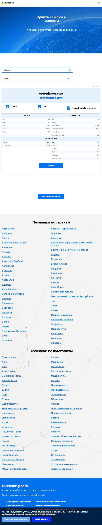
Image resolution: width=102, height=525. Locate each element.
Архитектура (9, 371)
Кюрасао (56, 343)
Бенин (5, 326)
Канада (55, 282)
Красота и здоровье (13, 450)
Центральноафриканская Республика (72, 296)
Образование (58, 394)
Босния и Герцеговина (63, 228)
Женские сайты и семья (15, 408)
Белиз (5, 322)
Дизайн (6, 390)
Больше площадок (51, 196)
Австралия (8, 280)
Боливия (7, 340)
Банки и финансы (12, 376)
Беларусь (7, 312)
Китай (54, 310)
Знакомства (8, 418)
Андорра (7, 247)
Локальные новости (13, 459)
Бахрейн (6, 298)
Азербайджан (9, 289)
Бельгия (6, 317)
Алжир (5, 238)
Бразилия (56, 238)
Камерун (56, 278)
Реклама (55, 427)
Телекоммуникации (62, 469)
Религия (55, 431)
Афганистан (8, 228)
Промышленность (61, 413)
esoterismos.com (51, 97)
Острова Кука (58, 329)
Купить (51, 165)
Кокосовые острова (62, 319)
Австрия (6, 284)
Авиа (4, 362)
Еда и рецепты (10, 404)
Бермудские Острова (14, 331)
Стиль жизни (58, 455)
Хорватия (56, 338)
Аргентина (8, 266)
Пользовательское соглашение (50, 501)
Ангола (6, 252)
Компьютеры (9, 445)
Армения (7, 270)
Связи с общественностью (66, 436)
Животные (8, 413)
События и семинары (63, 445)
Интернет (7, 427)
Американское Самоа (14, 242)
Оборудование (59, 390)
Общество (57, 399)
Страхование (58, 459)
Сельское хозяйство (62, 441)
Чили (54, 305)
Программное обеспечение (66, 408)
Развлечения (58, 422)
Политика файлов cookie (47, 505)
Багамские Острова (13, 294)
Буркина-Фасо (59, 264)
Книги (5, 441)
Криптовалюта (10, 455)
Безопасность (9, 380)
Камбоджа (56, 273)
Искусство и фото (11, 431)
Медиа (54, 357)
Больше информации (16, 519)
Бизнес (6, 385)
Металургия (57, 366)
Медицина (57, 362)
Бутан (5, 335)
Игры (5, 422)
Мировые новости (61, 371)
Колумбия (56, 324)
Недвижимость (59, 385)
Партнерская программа (18, 501)
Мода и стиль (58, 376)
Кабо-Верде (57, 287)
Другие (6, 399)
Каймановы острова (62, 291)
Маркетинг (8, 464)
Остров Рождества (61, 315)
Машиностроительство (15, 469)
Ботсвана (56, 233)
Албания (7, 233)
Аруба (5, 275)
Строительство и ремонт (64, 464)
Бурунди (56, 268)
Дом (4, 394)
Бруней (55, 254)
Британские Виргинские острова (69, 250)
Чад (53, 301)
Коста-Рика (57, 333)
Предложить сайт (15, 505)
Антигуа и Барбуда (12, 261)
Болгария (56, 259)
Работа (55, 418)
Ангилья (6, 256)
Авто (4, 366)
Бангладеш (8, 303)
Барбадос (7, 308)
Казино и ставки (11, 436)
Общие (55, 404)
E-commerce (9, 357)
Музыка (55, 380)
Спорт (54, 450)
